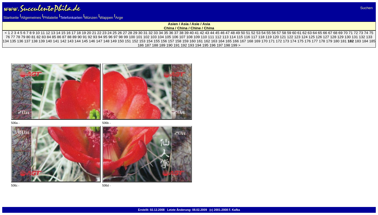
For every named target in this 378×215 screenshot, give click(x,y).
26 (120, 33)
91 (85, 37)
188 (155, 45)
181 (343, 41)
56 (274, 33)
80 (28, 37)
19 (84, 33)
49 (238, 33)
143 (70, 41)
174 (293, 41)
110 (204, 37)
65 (320, 33)
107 (182, 37)
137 (27, 41)
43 (207, 33)
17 (73, 33)
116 (247, 37)
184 (365, 41)
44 (212, 33)
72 (356, 33)
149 (113, 41)
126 (319, 37)
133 (369, 37)
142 (63, 41)
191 (177, 45)
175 (300, 41)
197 (220, 45)
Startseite (11, 17)
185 (372, 41)
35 (166, 33)
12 (48, 33)
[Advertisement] (189, 52)
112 (218, 37)
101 (139, 37)
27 (125, 33)
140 (49, 41)
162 (207, 41)
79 (23, 37)
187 (148, 45)
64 (315, 33)
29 (135, 33)
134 (6, 41)
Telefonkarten (71, 17)
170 (264, 41)
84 (49, 37)
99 (126, 37)
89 (75, 37)
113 (225, 37)
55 (269, 33)
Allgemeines (31, 17)
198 (227, 45)
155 (157, 41)
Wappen (106, 17)
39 (186, 33)
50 (243, 33)
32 (150, 33)
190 (169, 45)
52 (253, 33)
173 (286, 41)
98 (121, 37)
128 (333, 37)
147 (99, 41)
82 (39, 37)
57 (279, 33)
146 (92, 41)
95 (105, 37)
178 (322, 41)
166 (236, 41)
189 (162, 45)
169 (257, 41)
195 (205, 45)
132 (362, 37)
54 (263, 33)
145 (85, 41)
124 (304, 37)
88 (69, 37)
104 (161, 37)
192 (184, 45)
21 (94, 33)
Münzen (90, 17)
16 (68, 33)
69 (340, 33)
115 (240, 37)
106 (175, 37)
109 (197, 37)
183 (358, 41)
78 (18, 37)
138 (34, 41)
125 (311, 37)
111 (211, 37)
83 (44, 37)
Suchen (366, 8)
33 (156, 33)
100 (132, 37)
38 (181, 33)
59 (289, 33)
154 (149, 41)
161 (200, 41)
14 (58, 33)
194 (198, 45)
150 (121, 41)
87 (64, 37)
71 (351, 33)
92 (90, 37)
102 (146, 37)
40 (192, 33)
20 (89, 33)
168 (250, 41)
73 (361, 33)
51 (248, 33)
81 (33, 37)
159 (185, 41)
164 (221, 41)
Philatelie (50, 17)
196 (212, 45)
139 (41, 41)
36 (171, 33)
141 (56, 41)
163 (214, 41)
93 (95, 37)
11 (43, 33)
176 (308, 41)
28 (130, 33)
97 (116, 37)
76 (8, 37)
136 (20, 41)
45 (217, 33)
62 (304, 33)
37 (176, 33)
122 (290, 37)
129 (340, 37)
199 (234, 45)
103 (153, 37)
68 (335, 33)
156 (164, 41)
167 (243, 41)
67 (330, 33)
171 (272, 41)
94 (100, 37)
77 (13, 37)
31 (145, 33)
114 (233, 37)
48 (233, 33)
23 (104, 33)
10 (38, 33)
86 (59, 37)
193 (191, 45)
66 (325, 33)
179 (329, 41)
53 (258, 33)
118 (261, 37)
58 (284, 33)
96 (110, 37)
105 (168, 37)
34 (161, 33)
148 (106, 41)
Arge (119, 17)
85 (54, 37)
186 (141, 45)
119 (269, 37)
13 (53, 33)
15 (63, 33)
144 (77, 41)
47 (227, 33)
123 (297, 37)
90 (80, 37)
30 (140, 33)
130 (347, 37)
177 (315, 41)
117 (254, 37)
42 (202, 33)
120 (276, 37)
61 (299, 33)
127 (326, 37)
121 (283, 37)
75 (371, 33)
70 (346, 33)
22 (99, 33)
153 (142, 41)
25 (115, 33)
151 (128, 41)
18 (79, 33)
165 (228, 41)
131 (355, 37)
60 (294, 33)
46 (222, 33)
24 (109, 33)
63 (310, 33)
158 (178, 41)
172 (279, 41)
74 (366, 33)
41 (197, 33)
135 (13, 41)
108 (189, 37)
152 (135, 41)
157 (171, 41)
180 (336, 41)
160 (192, 41)
